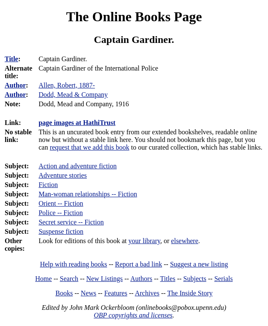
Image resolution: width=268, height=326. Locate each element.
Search (69, 278)
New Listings (104, 278)
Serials (223, 278)
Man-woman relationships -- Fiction (88, 194)
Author (15, 85)
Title (11, 58)
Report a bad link (138, 264)
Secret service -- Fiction (71, 222)
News (88, 293)
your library (144, 240)
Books (64, 293)
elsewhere (184, 240)
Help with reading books (73, 264)
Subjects (194, 278)
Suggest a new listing (199, 264)
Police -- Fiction (61, 212)
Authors (141, 278)
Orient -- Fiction (61, 203)
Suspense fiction (61, 231)
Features (115, 293)
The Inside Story (190, 293)
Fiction (48, 184)
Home (43, 278)
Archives (147, 293)
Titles (167, 278)
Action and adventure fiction (78, 166)
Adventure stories (63, 175)
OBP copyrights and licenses (133, 315)
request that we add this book (89, 147)
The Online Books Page (134, 16)
